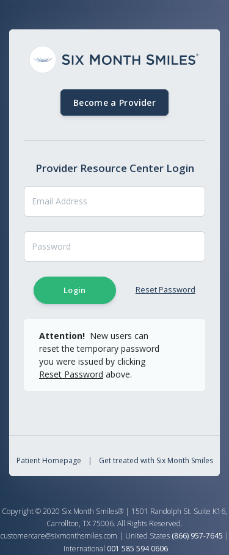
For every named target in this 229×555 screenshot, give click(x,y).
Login (75, 290)
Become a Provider (114, 102)
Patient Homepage (48, 460)
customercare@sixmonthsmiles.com (59, 536)
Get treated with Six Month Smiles (156, 460)
